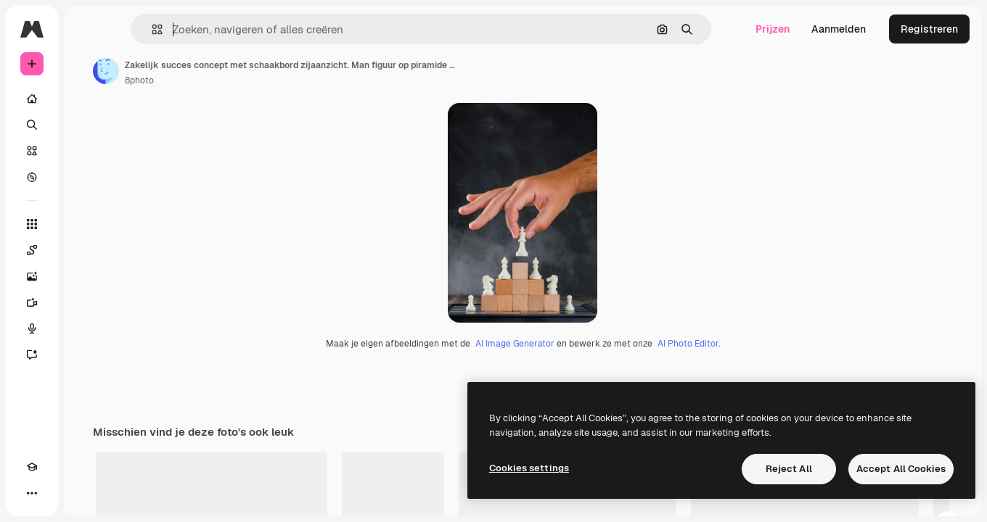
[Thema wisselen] (58, 493)
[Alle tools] (87, 224)
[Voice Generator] (87, 328)
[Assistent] (87, 354)
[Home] (87, 98)
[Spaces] (87, 250)
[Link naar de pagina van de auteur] (216, 71)
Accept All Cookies (901, 469)
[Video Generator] (87, 302)
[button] (224, 29)
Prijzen (772, 29)
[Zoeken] (87, 124)
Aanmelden (838, 29)
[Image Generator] (87, 276)
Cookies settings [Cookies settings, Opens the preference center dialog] (529, 468)
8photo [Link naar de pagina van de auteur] (249, 80)
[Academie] (32, 493)
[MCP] (84, 493)
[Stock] (87, 150)
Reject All (789, 469)
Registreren (929, 29)
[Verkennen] (87, 176)
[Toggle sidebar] (142, 29)
